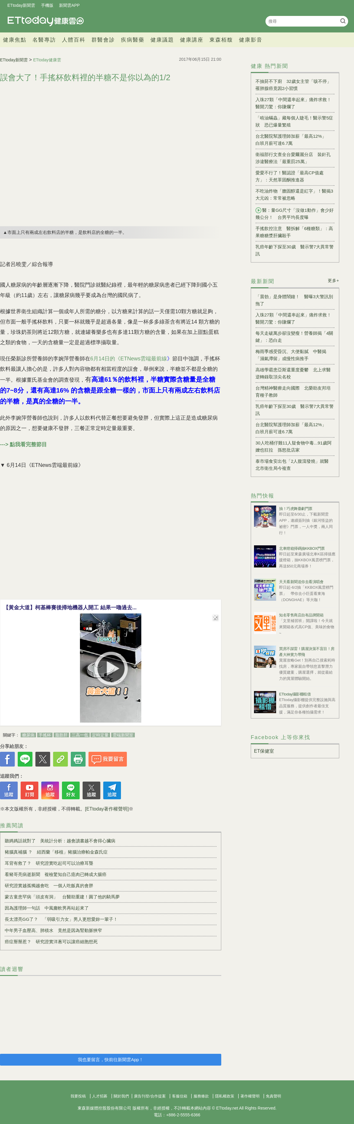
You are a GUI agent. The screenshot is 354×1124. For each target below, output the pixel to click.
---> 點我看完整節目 (23, 444)
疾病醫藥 (133, 40)
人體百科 (74, 40)
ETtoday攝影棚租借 (295, 694)
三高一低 (80, 735)
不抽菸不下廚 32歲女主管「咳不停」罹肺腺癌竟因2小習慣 (293, 85)
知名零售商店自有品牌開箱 (301, 615)
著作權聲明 (250, 1096)
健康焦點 (15, 40)
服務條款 (201, 1096)
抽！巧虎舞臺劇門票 (295, 508)
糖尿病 (28, 735)
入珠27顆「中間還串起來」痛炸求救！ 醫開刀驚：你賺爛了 (295, 103)
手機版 (47, 5)
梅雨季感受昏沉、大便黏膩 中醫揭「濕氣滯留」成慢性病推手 (290, 355)
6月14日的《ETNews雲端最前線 (128, 359)
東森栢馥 (221, 40)
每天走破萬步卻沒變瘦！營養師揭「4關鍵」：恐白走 (294, 337)
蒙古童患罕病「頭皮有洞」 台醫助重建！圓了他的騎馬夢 (62, 896)
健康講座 (192, 40)
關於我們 (121, 1096)
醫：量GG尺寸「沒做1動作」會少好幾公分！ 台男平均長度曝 (294, 213)
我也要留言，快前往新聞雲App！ (110, 1059)
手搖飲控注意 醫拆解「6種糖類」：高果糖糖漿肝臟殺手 (294, 232)
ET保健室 (264, 751)
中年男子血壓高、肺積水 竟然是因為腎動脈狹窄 (53, 930)
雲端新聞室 (123, 735)
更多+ (333, 280)
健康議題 (162, 40)
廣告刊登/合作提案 (150, 1096)
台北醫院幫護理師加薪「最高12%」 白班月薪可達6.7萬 (293, 140)
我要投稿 (78, 1096)
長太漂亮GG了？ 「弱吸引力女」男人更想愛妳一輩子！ (61, 919)
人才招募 (99, 1096)
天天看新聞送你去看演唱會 (301, 582)
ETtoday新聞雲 (21, 5)
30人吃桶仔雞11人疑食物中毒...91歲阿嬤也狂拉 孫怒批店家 (293, 446)
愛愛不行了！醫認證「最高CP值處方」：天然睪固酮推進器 (289, 176)
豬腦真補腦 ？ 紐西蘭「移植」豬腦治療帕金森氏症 (56, 851)
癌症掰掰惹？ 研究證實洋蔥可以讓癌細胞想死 (51, 941)
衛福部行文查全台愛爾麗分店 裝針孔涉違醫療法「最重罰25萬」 (293, 158)
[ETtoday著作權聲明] (107, 808)
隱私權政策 (224, 1096)
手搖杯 (45, 735)
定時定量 (100, 735)
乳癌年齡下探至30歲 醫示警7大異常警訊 (294, 250)
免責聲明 (273, 1096)
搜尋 (343, 20)
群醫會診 (103, 40)
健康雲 (45, 21)
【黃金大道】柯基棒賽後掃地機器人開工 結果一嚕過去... (70, 608)
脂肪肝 (61, 735)
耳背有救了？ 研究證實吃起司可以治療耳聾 (49, 863)
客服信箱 (179, 1096)
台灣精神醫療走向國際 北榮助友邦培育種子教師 (293, 391)
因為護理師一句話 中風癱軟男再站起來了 (47, 907)
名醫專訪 (44, 40)
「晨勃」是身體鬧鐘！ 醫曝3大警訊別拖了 (294, 300)
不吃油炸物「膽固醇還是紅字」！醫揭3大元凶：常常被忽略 (294, 194)
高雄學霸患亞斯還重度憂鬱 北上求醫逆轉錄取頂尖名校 (293, 373)
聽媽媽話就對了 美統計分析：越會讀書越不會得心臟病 (60, 840)
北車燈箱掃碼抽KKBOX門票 (302, 548)
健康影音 (251, 40)
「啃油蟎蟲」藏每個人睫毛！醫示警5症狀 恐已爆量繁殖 (294, 121)
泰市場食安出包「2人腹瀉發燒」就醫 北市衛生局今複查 (294, 465)
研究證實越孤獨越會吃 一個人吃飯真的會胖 (49, 885)
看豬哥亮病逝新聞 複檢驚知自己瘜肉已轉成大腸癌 (55, 874)
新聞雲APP (69, 5)
